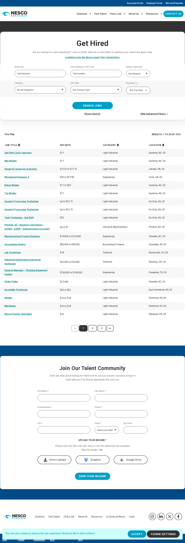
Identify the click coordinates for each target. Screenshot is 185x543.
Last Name (100, 391)
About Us (134, 13)
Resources (152, 13)
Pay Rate (132, 83)
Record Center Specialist (18, 314)
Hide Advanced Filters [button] (155, 114)
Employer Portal (154, 3)
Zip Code (128, 423)
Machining (10, 306)
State (98, 423)
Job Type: (74, 83)
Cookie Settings (163, 534)
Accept (137, 534)
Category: (19, 83)
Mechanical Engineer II (16, 177)
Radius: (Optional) (134, 67)
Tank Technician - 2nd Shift (19, 217)
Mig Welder (10, 161)
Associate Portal (135, 3)
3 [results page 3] (101, 328)
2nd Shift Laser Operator (18, 152)
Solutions (82, 13)
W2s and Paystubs (174, 3)
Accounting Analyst (15, 244)
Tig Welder (10, 193)
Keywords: (19, 67)
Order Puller (11, 281)
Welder (8, 297)
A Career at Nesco (115, 516)
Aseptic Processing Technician (21, 201)
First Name (43, 391)
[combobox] (138, 90)
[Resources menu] (161, 14)
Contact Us (174, 13)
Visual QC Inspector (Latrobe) (20, 169)
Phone (98, 407)
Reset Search (92, 113)
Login (132, 516)
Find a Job (115, 13)
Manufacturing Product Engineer (22, 236)
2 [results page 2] (92, 328)
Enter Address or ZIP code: (82, 67)
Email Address (45, 407)
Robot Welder (11, 185)
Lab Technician (12, 252)
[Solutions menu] (90, 14)
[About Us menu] (142, 14)
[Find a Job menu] (124, 14)
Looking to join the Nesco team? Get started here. (92, 57)
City (40, 423)
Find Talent (100, 13)
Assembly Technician (16, 289)
